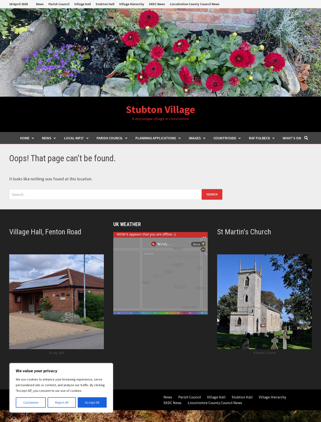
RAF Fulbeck (262, 138)
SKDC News (157, 4)
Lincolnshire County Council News (194, 4)
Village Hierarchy (131, 4)
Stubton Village (160, 109)
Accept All (92, 402)
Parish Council (59, 4)
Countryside (227, 138)
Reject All (61, 402)
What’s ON (292, 138)
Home (27, 138)
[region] (61, 388)
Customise (30, 402)
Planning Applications (158, 138)
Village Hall (82, 4)
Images (197, 138)
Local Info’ (76, 138)
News (40, 4)
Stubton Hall (105, 4)
